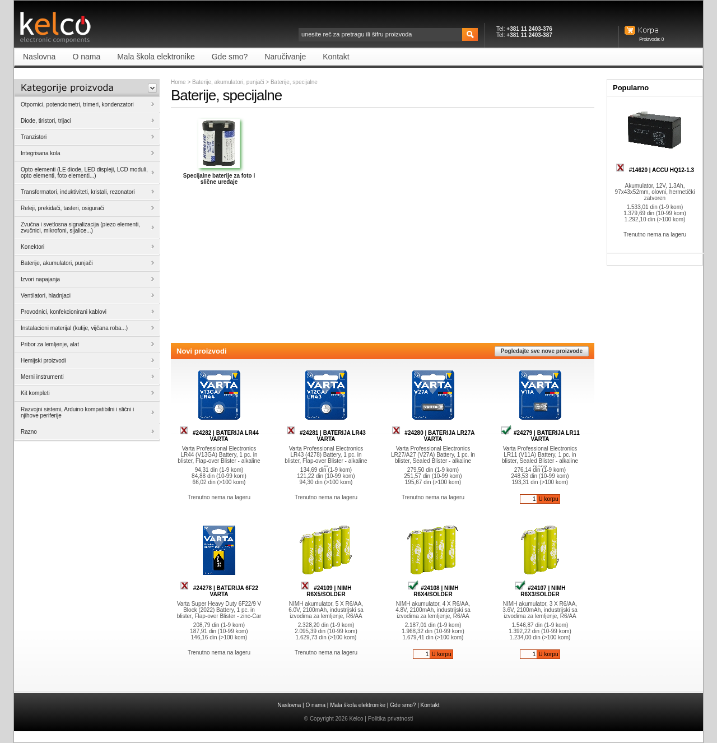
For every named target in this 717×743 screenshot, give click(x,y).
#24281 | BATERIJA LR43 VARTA (326, 436)
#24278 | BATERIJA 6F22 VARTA (219, 591)
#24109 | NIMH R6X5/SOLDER (325, 591)
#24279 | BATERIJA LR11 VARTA (540, 436)
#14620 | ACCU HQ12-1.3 (655, 170)
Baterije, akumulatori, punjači (228, 82)
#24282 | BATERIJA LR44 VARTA (219, 436)
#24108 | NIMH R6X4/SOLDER (432, 591)
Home (178, 82)
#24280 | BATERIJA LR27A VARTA (433, 436)
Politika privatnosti (390, 719)
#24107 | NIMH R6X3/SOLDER (539, 591)
